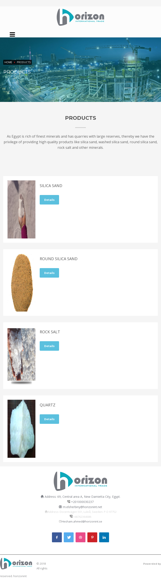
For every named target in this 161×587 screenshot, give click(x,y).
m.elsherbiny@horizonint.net (82, 507)
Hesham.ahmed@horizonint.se (82, 521)
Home (8, 62)
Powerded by (152, 563)
